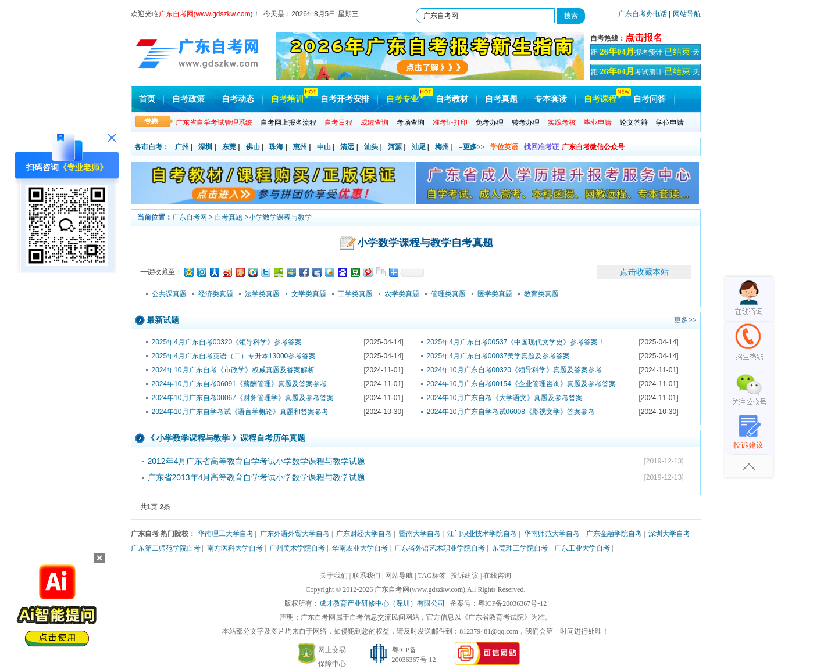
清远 (347, 147)
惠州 (300, 147)
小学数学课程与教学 (280, 217)
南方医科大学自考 (235, 548)
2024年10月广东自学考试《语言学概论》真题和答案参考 (240, 412)
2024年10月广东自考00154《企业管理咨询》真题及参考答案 (521, 384)
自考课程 (600, 99)
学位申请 (670, 122)
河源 (395, 147)
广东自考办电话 (642, 14)
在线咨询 (497, 575)
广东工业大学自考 (582, 548)
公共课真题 (169, 294)
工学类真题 (355, 294)
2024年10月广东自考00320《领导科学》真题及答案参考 (514, 370)
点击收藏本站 (644, 271)
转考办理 (526, 122)
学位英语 (504, 147)
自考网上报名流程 (288, 122)
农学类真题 (401, 294)
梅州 (442, 147)
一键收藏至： (161, 272)
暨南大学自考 (420, 534)
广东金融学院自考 (614, 534)
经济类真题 (215, 294)
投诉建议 (465, 575)
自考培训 (287, 99)
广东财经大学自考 (364, 534)
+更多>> (472, 147)
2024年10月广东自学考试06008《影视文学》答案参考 (511, 412)
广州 (182, 147)
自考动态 (238, 99)
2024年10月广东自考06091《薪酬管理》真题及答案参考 (239, 384)
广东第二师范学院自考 (166, 548)
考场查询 (411, 122)
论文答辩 (634, 122)
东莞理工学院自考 (520, 548)
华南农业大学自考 (360, 548)
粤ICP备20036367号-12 (512, 603)
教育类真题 (541, 294)
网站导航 (687, 14)
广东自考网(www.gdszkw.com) (420, 589)
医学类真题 (494, 294)
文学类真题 (308, 294)
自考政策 (188, 99)
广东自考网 (189, 217)
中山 (324, 147)
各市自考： (151, 147)
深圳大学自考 (669, 534)
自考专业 (402, 99)
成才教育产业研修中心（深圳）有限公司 (382, 603)
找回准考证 (541, 147)
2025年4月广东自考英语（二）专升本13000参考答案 (234, 356)
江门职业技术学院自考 (482, 534)
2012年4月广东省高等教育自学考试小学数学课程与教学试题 (257, 461)
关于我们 (334, 575)
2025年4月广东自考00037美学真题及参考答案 (498, 356)
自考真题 (501, 99)
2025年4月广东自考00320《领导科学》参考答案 (227, 342)
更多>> (685, 320)
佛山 (253, 147)
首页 (147, 99)
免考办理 (490, 122)
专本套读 (550, 99)
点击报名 (643, 37)
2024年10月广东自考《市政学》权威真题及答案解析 (233, 370)
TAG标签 (432, 575)
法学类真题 (262, 294)
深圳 (205, 147)
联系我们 (366, 575)
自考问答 (649, 99)
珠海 (276, 147)
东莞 (229, 147)
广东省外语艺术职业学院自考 (439, 548)
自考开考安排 (344, 99)
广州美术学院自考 (297, 548)
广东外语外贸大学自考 (295, 534)
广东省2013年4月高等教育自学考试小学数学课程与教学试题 (257, 477)
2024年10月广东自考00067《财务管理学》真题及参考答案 (243, 398)
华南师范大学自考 (552, 534)
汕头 (371, 147)
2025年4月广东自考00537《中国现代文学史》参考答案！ (516, 342)
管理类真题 (448, 294)
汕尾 (419, 147)
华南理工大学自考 (226, 534)
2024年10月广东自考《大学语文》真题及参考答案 (505, 398)
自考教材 (452, 99)
